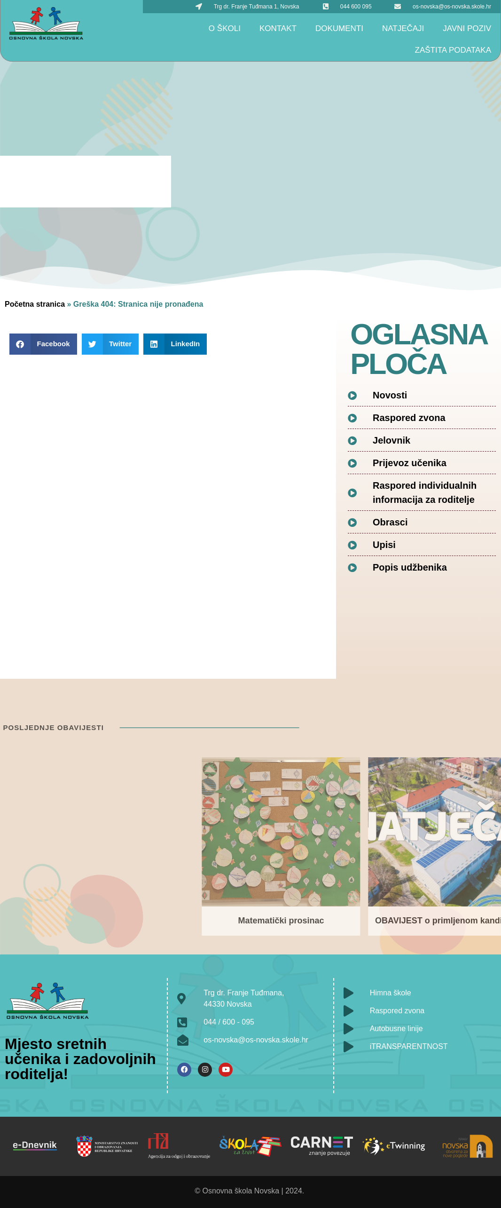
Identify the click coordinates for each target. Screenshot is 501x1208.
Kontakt (278, 28)
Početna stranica (35, 304)
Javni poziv (467, 28)
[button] (43, 344)
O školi (225, 28)
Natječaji (403, 28)
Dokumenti (339, 28)
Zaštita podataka (453, 50)
